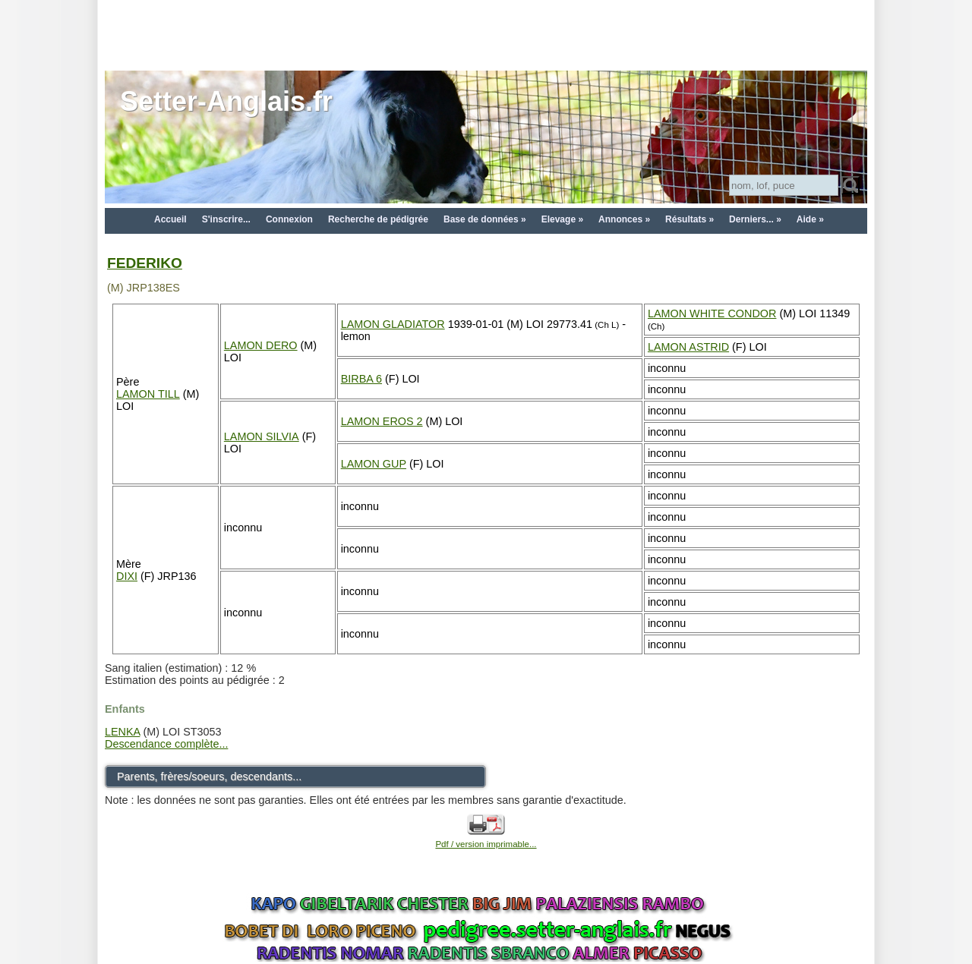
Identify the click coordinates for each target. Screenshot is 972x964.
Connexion (289, 219)
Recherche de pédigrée (378, 219)
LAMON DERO (261, 345)
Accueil (170, 219)
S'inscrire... (226, 219)
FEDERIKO (144, 263)
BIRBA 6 (361, 379)
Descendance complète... (166, 744)
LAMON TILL (148, 394)
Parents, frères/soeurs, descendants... (209, 776)
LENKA (122, 732)
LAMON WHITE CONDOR (712, 313)
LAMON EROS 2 (382, 421)
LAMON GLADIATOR (393, 324)
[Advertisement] (486, 34)
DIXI (126, 576)
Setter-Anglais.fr (226, 101)
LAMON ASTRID (688, 347)
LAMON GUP (373, 464)
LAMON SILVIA (261, 436)
